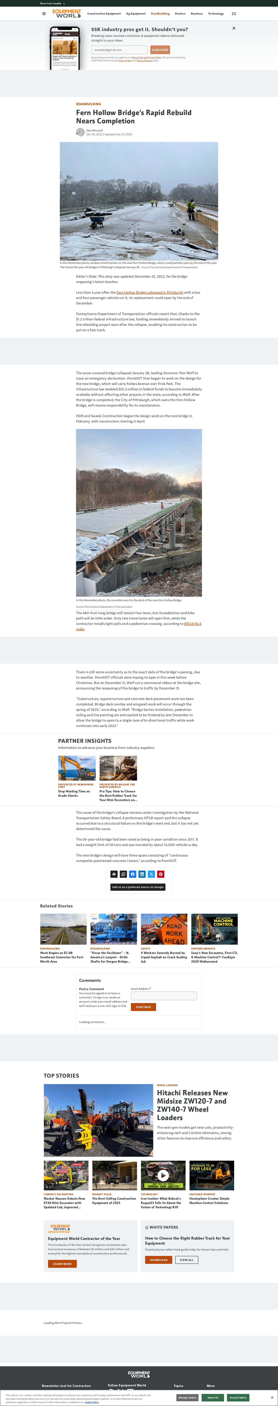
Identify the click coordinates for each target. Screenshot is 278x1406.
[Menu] (44, 13)
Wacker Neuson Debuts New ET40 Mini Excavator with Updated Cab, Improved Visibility (64, 1203)
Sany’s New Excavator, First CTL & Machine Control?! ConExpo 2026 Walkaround (214, 957)
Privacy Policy (125, 60)
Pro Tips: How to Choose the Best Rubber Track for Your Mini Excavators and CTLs (118, 795)
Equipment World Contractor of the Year (84, 1238)
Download (158, 1260)
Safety (145, 948)
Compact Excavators (58, 1194)
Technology (149, 1194)
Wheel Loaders (167, 1085)
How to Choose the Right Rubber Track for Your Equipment (187, 1241)
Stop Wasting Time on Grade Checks (74, 793)
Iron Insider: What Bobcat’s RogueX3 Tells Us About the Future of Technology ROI (161, 1203)
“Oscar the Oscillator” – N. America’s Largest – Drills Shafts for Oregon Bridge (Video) (109, 957)
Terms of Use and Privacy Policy (146, 57)
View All (186, 1260)
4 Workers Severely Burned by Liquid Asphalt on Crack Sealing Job (164, 957)
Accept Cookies (238, 1397)
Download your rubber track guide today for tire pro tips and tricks (187, 1249)
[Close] (272, 1398)
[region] (139, 1398)
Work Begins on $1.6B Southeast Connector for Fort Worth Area (61, 957)
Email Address (141, 988)
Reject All (213, 1397)
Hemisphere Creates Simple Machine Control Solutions (209, 1201)
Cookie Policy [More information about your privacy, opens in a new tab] (92, 1402)
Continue (143, 1007)
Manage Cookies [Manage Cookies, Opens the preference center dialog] (188, 1397)
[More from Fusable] (139, 3)
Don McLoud (94, 130)
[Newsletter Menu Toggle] (234, 13)
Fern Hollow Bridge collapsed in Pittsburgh (150, 292)
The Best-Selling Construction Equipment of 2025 (114, 1201)
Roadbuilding (88, 104)
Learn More (62, 1264)
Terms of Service (144, 60)
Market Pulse (101, 1194)
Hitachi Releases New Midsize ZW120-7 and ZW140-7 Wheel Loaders (192, 1105)
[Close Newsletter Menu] (234, 28)
